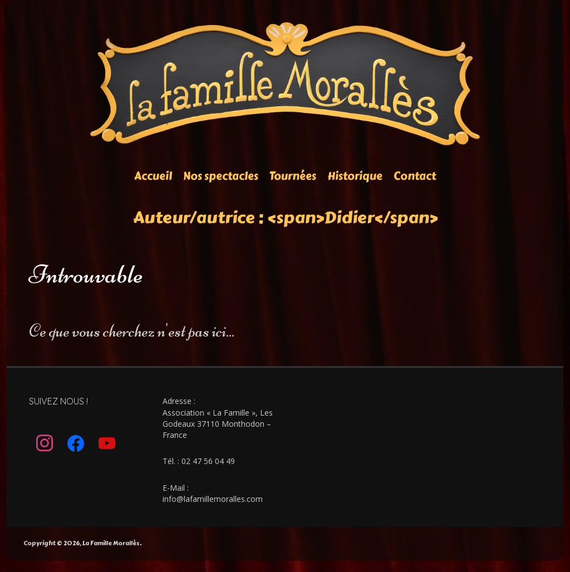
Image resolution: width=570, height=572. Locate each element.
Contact (415, 176)
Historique (354, 176)
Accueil (153, 176)
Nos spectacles (220, 176)
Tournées (292, 176)
